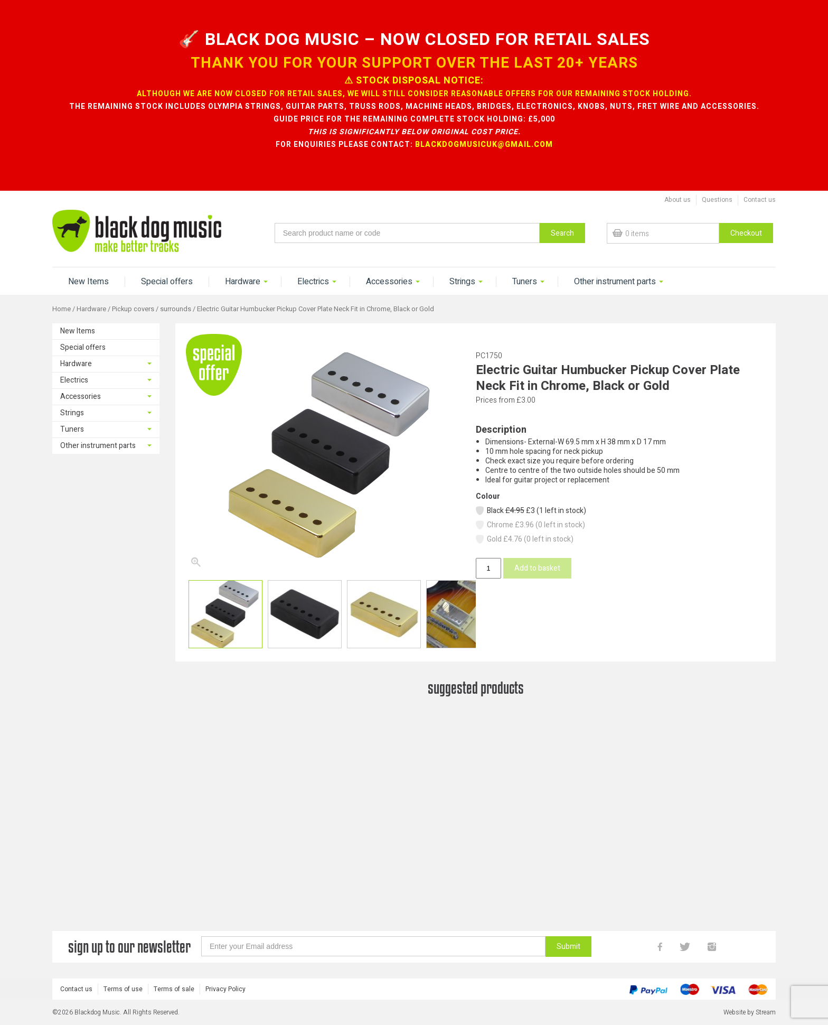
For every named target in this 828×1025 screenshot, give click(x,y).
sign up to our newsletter (129, 960)
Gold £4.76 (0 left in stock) (524, 539)
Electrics (313, 281)
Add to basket (537, 568)
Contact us (760, 199)
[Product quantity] (488, 568)
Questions (717, 199)
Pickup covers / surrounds (151, 309)
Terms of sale (174, 1003)
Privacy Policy (225, 1003)
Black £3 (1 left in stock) (530, 510)
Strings (462, 281)
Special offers (167, 281)
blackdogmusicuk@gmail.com (484, 144)
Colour (488, 496)
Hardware (242, 281)
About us (677, 199)
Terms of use (123, 1003)
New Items (88, 281)
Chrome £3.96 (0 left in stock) (530, 524)
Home (61, 309)
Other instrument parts (615, 281)
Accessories (389, 281)
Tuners (524, 281)
